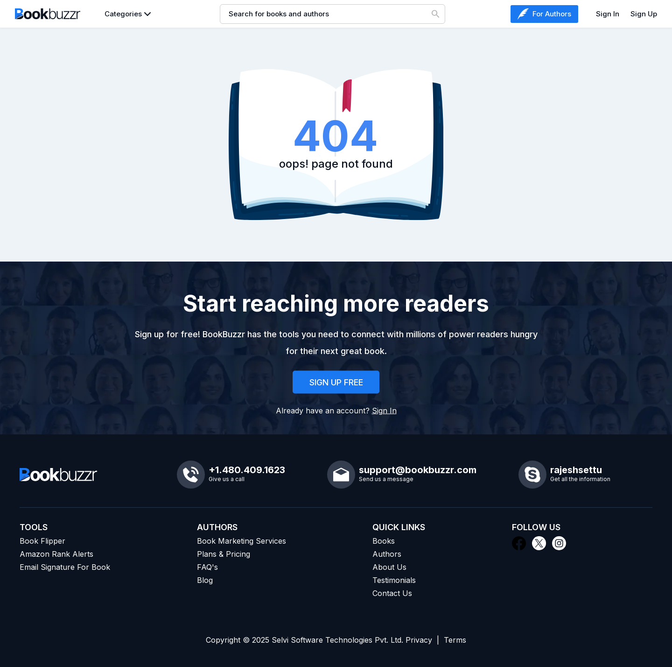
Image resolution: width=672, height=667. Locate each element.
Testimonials (394, 580)
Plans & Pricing (223, 554)
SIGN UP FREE (336, 383)
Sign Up (643, 13)
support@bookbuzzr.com (417, 469)
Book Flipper (42, 541)
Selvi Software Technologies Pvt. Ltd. (337, 640)
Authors (386, 554)
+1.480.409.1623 (247, 469)
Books (383, 541)
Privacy (419, 640)
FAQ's (207, 567)
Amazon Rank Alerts (56, 554)
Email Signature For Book (65, 567)
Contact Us (392, 593)
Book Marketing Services (241, 541)
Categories (123, 13)
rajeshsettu (576, 469)
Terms (455, 640)
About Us (389, 567)
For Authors (544, 14)
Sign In (607, 13)
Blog (205, 580)
